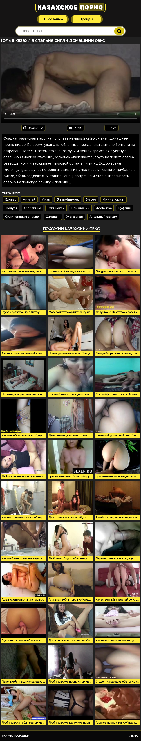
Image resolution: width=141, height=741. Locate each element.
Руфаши (124, 208)
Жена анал (74, 217)
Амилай (29, 199)
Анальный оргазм (103, 217)
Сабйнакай (56, 208)
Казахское (70, 7)
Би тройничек (68, 199)
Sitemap (134, 735)
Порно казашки (15, 736)
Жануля (11, 208)
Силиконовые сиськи (22, 217)
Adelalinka (104, 208)
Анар (46, 199)
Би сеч (90, 199)
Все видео (53, 19)
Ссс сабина (32, 208)
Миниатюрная (113, 199)
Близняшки (80, 208)
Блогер (10, 199)
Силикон (53, 217)
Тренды (87, 19)
